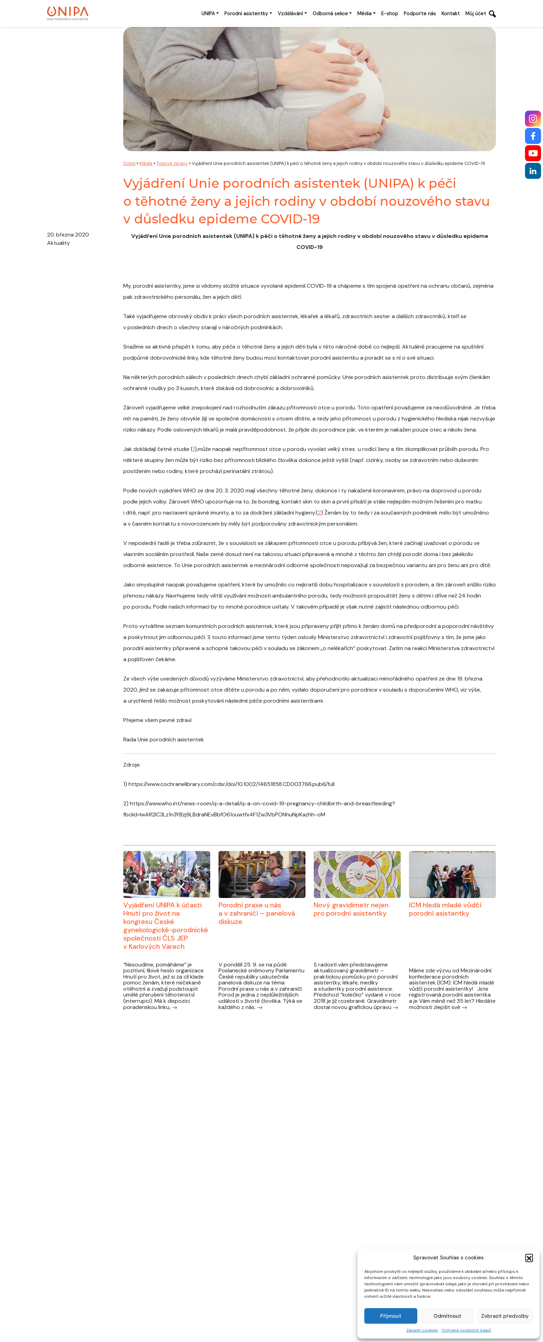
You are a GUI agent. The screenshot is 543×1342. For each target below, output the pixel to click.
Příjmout (390, 1316)
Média (364, 13)
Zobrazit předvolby (505, 1316)
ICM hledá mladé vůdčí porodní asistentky (445, 909)
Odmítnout (447, 1316)
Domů (129, 163)
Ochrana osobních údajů (466, 1330)
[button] (529, 1257)
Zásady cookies (422, 1330)
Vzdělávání (290, 13)
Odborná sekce (330, 13)
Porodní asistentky (246, 13)
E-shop (389, 13)
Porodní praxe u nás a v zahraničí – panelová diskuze (257, 913)
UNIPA (208, 13)
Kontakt (451, 13)
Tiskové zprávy (172, 163)
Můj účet (475, 13)
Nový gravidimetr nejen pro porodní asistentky (351, 909)
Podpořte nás (420, 13)
